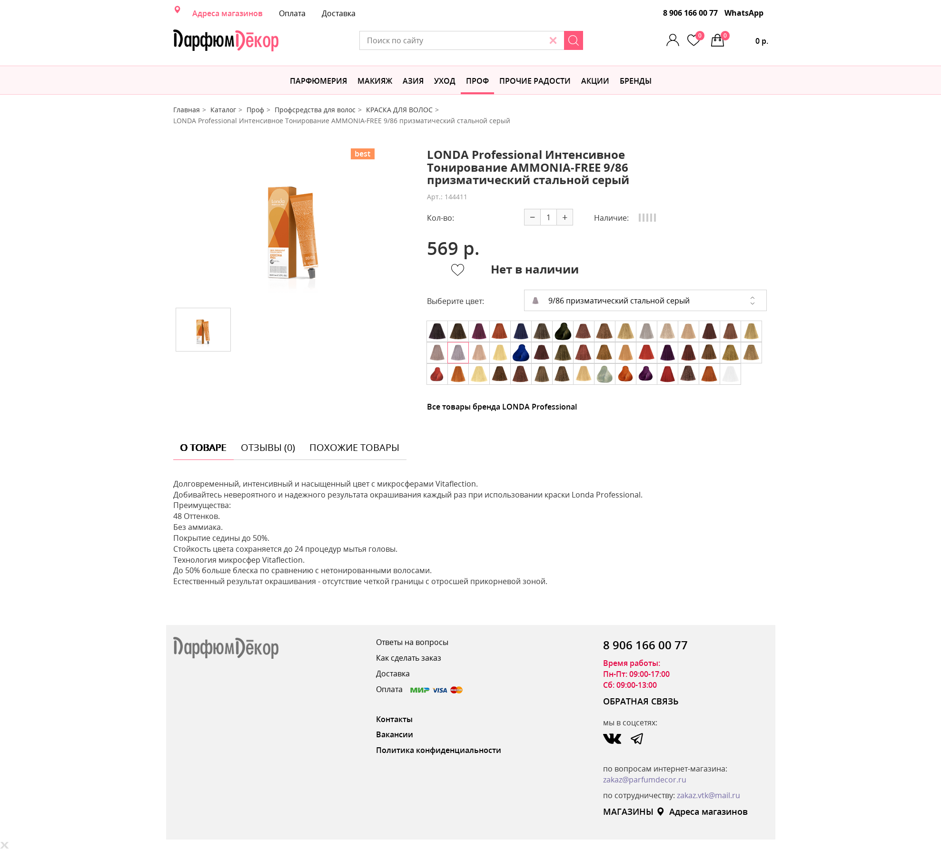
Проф (477, 81)
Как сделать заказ (408, 658)
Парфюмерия (318, 81)
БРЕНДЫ (636, 81)
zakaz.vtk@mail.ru (708, 795)
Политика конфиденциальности (438, 750)
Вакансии (394, 734)
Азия (413, 81)
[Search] (573, 40)
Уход (445, 81)
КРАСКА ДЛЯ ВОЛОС (399, 109)
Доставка (339, 13)
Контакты (394, 719)
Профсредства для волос (315, 109)
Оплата (292, 13)
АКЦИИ (595, 81)
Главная (186, 109)
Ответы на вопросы (412, 642)
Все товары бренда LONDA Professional (502, 406)
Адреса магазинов (227, 13)
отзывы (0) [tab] (268, 447)
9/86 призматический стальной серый (611, 300)
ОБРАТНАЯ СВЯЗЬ (641, 701)
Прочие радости (535, 81)
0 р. (744, 38)
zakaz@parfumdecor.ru (644, 779)
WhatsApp (743, 13)
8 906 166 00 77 (690, 13)
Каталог (223, 109)
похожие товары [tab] (354, 447)
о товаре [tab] (203, 447)
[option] (293, 224)
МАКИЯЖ (374, 81)
